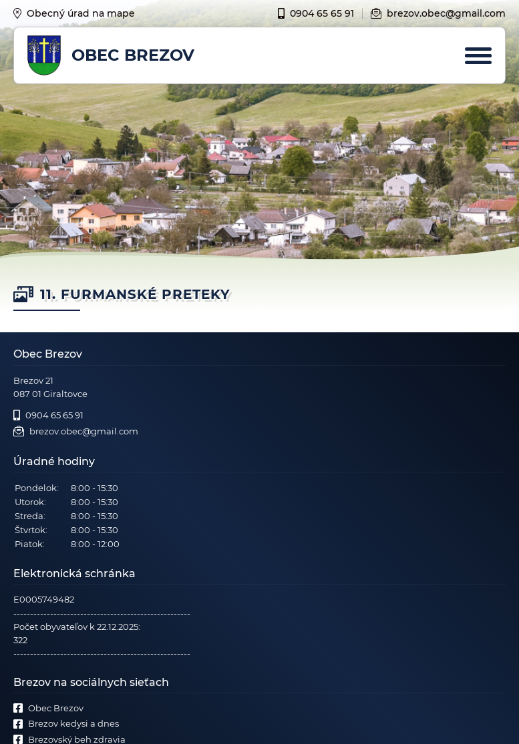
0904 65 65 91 (316, 13)
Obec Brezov (48, 708)
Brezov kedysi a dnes (66, 723)
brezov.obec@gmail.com (438, 13)
